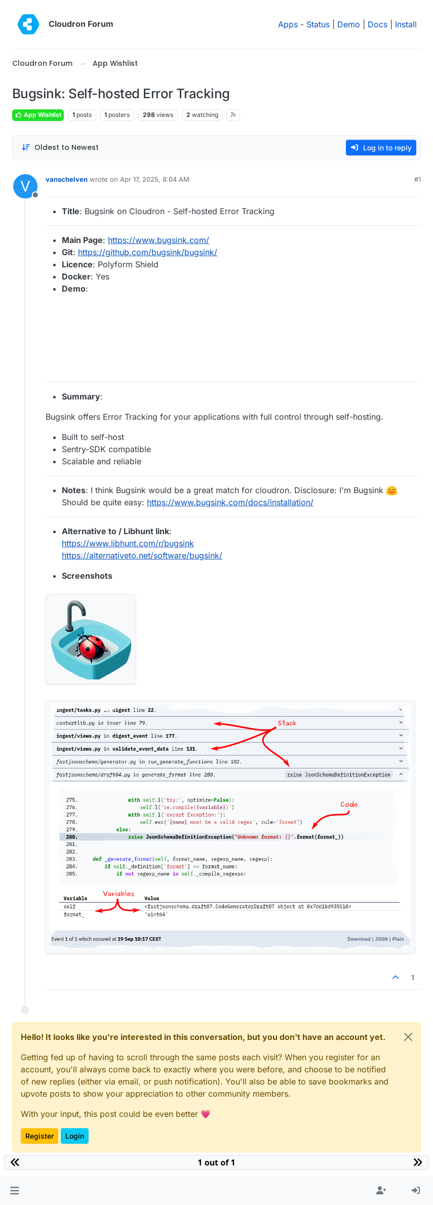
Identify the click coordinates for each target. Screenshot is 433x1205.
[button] (14, 1191)
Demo (348, 24)
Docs (377, 24)
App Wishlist (38, 114)
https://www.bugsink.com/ (158, 240)
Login (74, 1136)
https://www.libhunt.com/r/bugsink (128, 543)
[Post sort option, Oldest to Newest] (60, 147)
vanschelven (67, 179)
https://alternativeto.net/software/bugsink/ (142, 555)
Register (39, 1136)
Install (406, 24)
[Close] (408, 1037)
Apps (288, 24)
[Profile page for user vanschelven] (25, 186)
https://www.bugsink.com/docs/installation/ (230, 502)
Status (318, 24)
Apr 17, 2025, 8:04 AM (154, 179)
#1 (417, 179)
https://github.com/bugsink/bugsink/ (147, 252)
